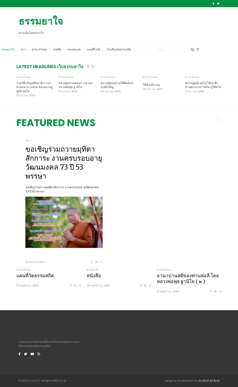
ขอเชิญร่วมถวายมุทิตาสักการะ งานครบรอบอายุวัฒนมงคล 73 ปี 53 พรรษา (63, 163)
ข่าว (39, 49)
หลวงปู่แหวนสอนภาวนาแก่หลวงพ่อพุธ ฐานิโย (76, 85)
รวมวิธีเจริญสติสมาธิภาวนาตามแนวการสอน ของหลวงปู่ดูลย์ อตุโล (34, 87)
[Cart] (218, 49)
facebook (90, 49)
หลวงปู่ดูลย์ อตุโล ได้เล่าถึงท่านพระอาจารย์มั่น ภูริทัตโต (203, 85)
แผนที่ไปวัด (110, 49)
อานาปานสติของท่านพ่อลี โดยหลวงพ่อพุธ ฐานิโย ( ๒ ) (188, 278)
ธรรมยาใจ (41, 21)
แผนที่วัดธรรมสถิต (35, 276)
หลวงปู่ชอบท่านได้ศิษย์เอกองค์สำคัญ (117, 85)
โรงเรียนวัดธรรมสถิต (135, 49)
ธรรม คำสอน (55, 49)
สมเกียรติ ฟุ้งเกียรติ (209, 381)
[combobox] (194, 49)
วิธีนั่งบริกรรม (151, 85)
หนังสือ (74, 49)
